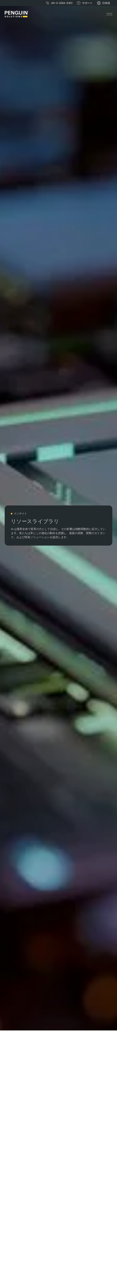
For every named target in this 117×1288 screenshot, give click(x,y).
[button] (106, 3)
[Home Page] (17, 14)
